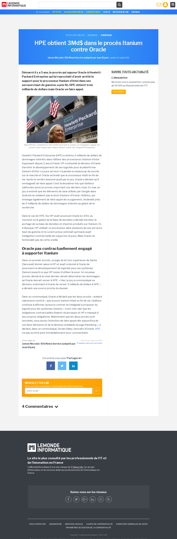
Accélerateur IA (73, 12)
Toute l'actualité (74, 35)
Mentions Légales (74, 524)
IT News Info (77, 467)
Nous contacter (37, 524)
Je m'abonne (118, 92)
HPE (97, 328)
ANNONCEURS (55, 524)
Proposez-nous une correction (89, 343)
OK (96, 391)
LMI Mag (135, 12)
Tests (106, 12)
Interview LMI (120, 12)
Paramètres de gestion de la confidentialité (88, 528)
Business (92, 35)
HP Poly (56, 12)
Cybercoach (93, 12)
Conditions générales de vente (132, 524)
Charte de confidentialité (99, 524)
